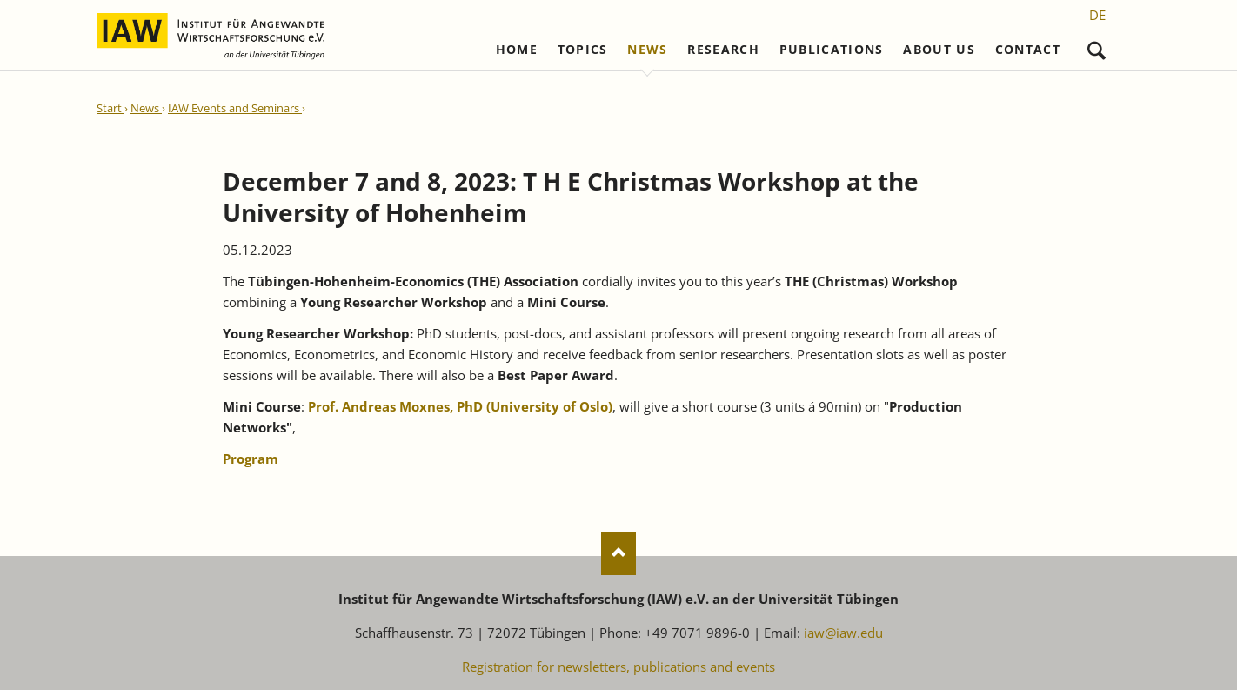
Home (517, 49)
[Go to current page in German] (1097, 14)
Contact (1027, 49)
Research (723, 49)
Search (1096, 46)
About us (939, 49)
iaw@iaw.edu (843, 632)
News (647, 49)
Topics (583, 49)
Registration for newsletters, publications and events (618, 666)
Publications (831, 49)
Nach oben (618, 553)
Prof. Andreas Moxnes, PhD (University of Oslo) (460, 406)
